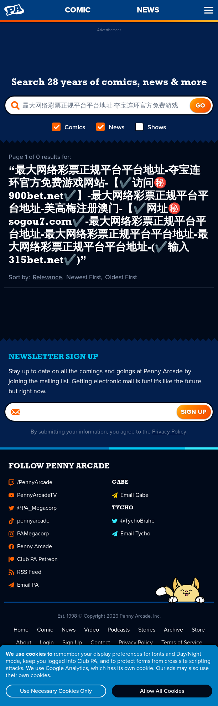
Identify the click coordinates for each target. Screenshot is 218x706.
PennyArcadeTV (33, 495)
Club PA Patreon (33, 559)
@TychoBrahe (133, 521)
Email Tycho (131, 534)
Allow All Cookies (162, 691)
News (109, 127)
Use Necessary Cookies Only (56, 691)
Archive (173, 630)
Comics (68, 127)
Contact (100, 643)
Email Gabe (130, 495)
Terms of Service (181, 643)
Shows (150, 127)
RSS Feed (25, 572)
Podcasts (119, 630)
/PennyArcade (30, 482)
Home (21, 630)
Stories (146, 630)
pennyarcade (29, 521)
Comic (45, 630)
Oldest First (122, 277)
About (23, 643)
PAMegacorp (29, 534)
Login (47, 643)
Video (91, 630)
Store (198, 630)
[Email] (91, 412)
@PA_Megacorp (33, 508)
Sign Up (72, 643)
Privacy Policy (169, 432)
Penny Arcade (30, 547)
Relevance (47, 277)
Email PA (24, 585)
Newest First (84, 277)
